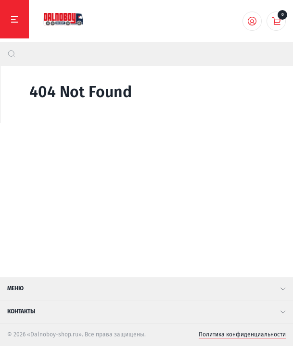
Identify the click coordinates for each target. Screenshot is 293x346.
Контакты (146, 311)
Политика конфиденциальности (242, 334)
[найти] (11, 53)
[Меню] (14, 19)
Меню (146, 288)
